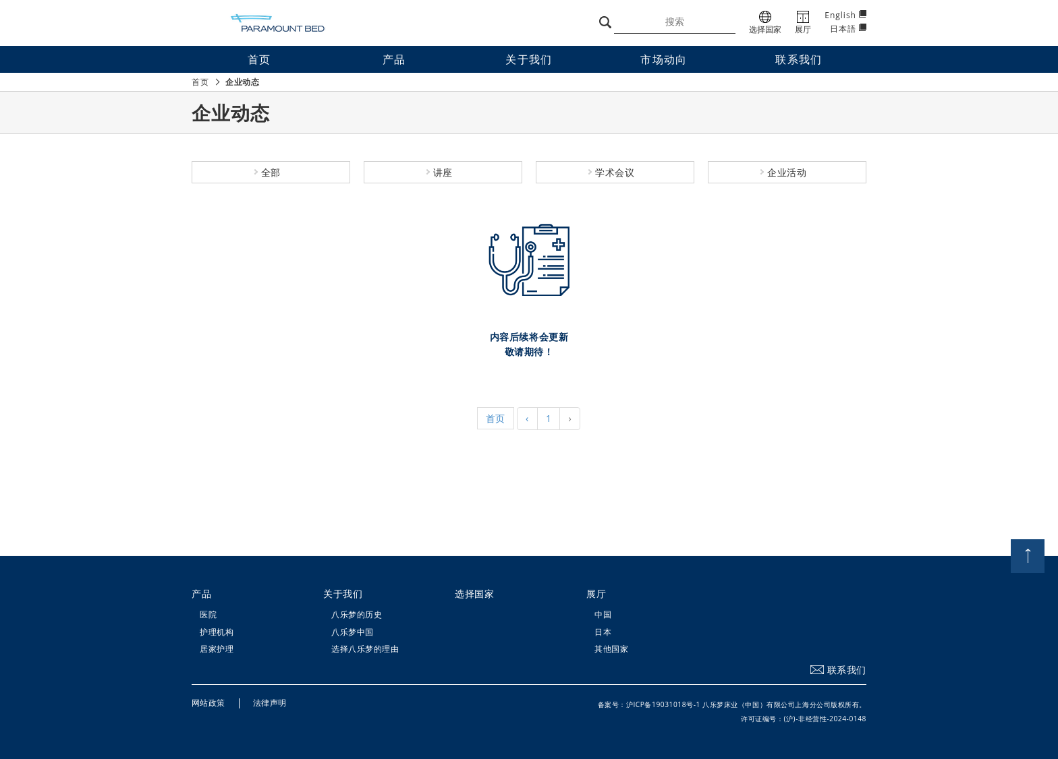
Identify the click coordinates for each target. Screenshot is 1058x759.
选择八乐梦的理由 (365, 649)
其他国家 (611, 649)
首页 (200, 82)
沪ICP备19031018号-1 (663, 704)
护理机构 (216, 632)
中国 (602, 614)
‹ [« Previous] (527, 418)
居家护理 (216, 649)
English (840, 15)
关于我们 (342, 593)
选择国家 (474, 593)
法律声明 (270, 702)
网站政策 (208, 702)
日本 (602, 632)
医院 (208, 614)
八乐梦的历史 (356, 614)
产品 (201, 593)
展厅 (596, 593)
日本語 (843, 28)
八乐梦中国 (352, 632)
